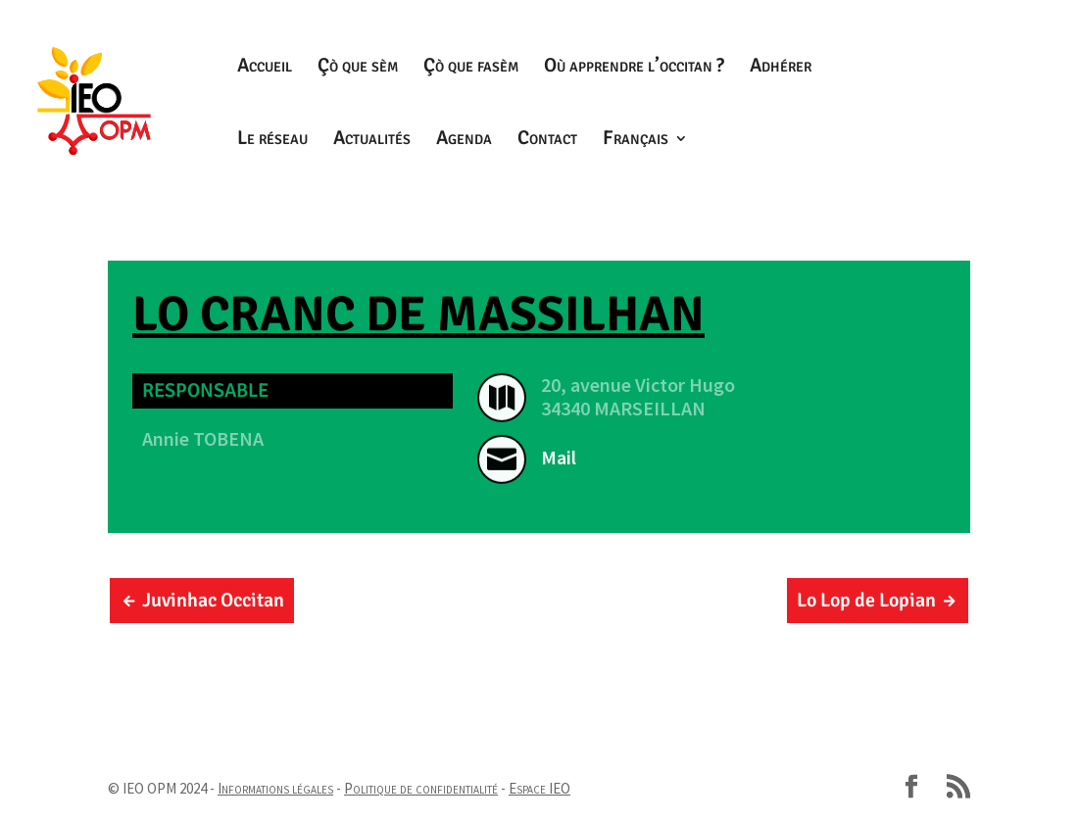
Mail (558, 457)
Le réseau (272, 140)
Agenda (464, 140)
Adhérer (780, 68)
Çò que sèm (358, 68)
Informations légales (275, 788)
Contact (547, 140)
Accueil (264, 68)
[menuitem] (645, 167)
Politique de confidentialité (421, 788)
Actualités (372, 140)
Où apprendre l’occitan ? (634, 68)
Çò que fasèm (470, 68)
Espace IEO (539, 788)
